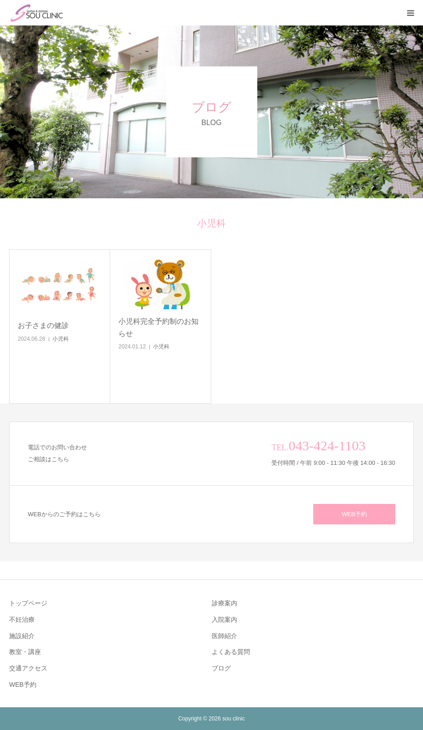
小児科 (60, 339)
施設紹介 (22, 635)
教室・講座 (25, 651)
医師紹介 (224, 635)
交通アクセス (28, 668)
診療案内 (224, 603)
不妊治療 (22, 619)
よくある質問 (231, 651)
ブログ (221, 668)
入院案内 (224, 619)
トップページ (28, 603)
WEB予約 (354, 514)
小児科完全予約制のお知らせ (158, 327)
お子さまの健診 (43, 325)
